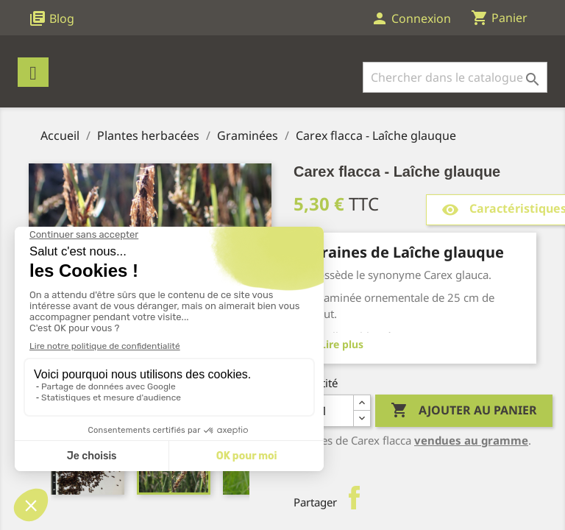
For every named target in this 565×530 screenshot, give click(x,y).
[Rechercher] (455, 77)
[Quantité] (324, 411)
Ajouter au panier (464, 410)
